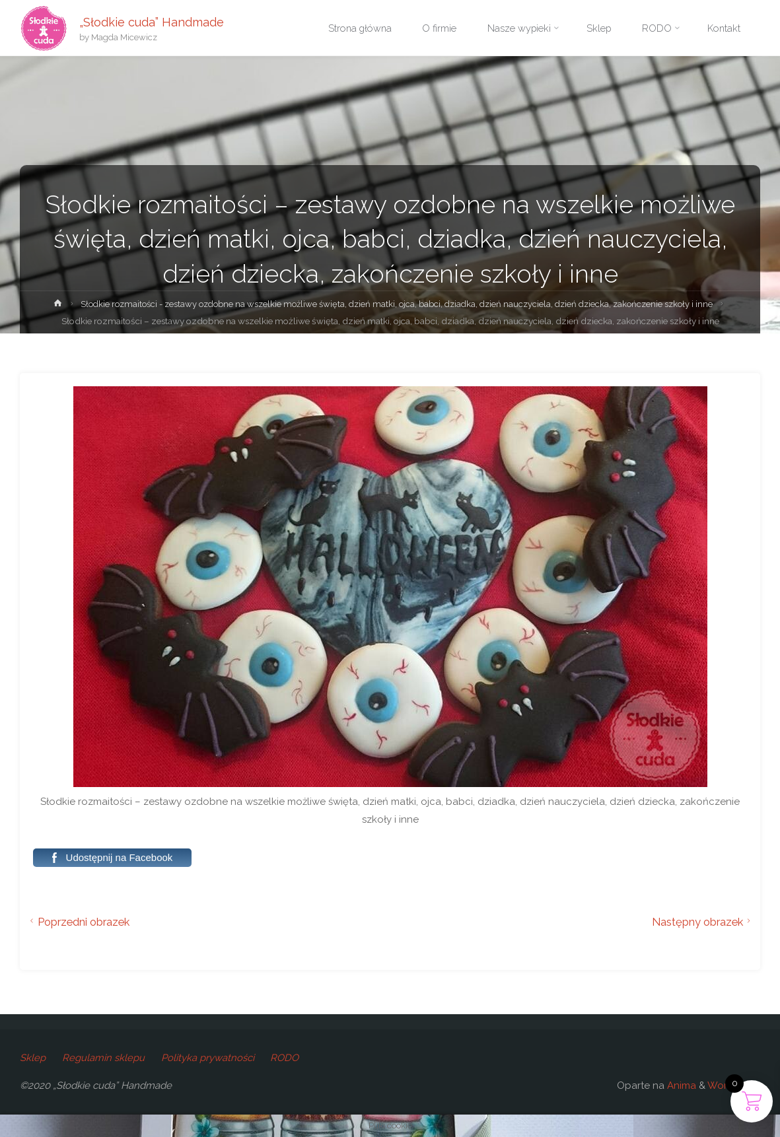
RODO (287, 1058)
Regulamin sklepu (104, 1058)
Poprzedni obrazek (77, 921)
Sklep (33, 1058)
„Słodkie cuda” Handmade (153, 21)
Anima (680, 1085)
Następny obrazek (703, 921)
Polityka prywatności (209, 1058)
